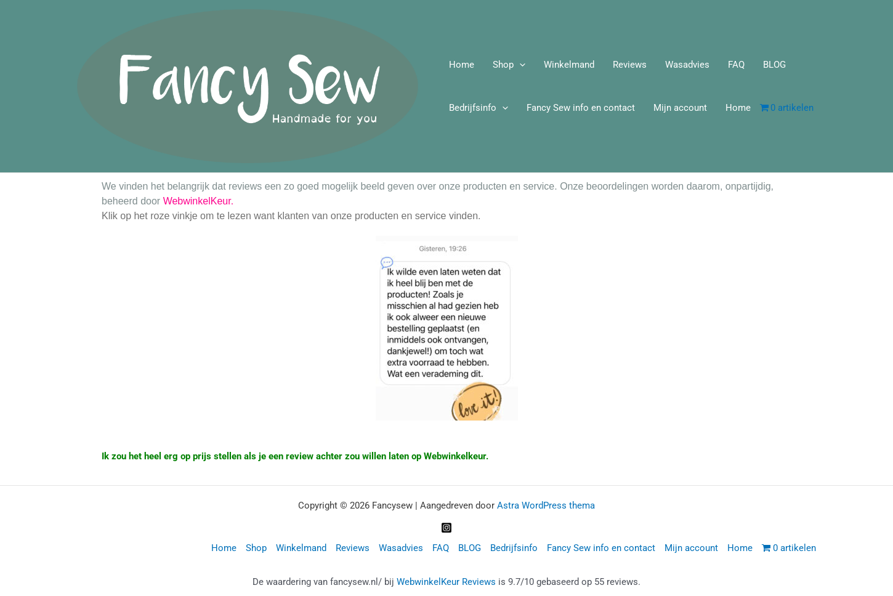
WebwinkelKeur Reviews (446, 581)
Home (461, 64)
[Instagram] (446, 527)
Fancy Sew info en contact (581, 107)
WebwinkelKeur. (198, 201)
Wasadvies (687, 64)
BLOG (774, 64)
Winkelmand (569, 64)
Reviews (630, 64)
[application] (519, 64)
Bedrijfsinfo (478, 107)
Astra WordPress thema (546, 505)
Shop (509, 64)
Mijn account (680, 107)
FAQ (736, 64)
